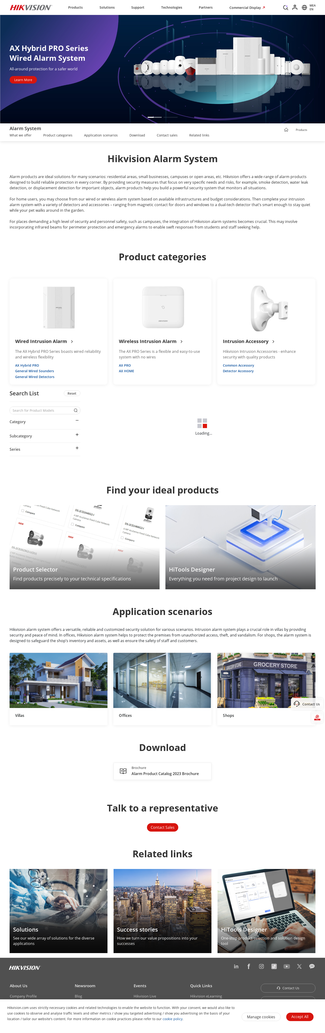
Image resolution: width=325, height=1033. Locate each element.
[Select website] (308, 7)
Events (140, 985)
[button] (155, 117)
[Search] (286, 7)
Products (75, 7)
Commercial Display (245, 7)
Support (137, 7)
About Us (18, 985)
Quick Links (201, 985)
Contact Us (288, 988)
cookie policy (172, 1019)
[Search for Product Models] (41, 410)
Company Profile (23, 996)
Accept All (299, 1016)
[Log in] (295, 7)
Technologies (171, 7)
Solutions (107, 7)
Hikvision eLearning (206, 996)
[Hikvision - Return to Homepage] (31, 7)
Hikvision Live (145, 996)
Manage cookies (261, 1016)
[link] (21, 135)
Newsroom (85, 985)
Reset (72, 393)
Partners (206, 7)
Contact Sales (163, 827)
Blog (78, 996)
